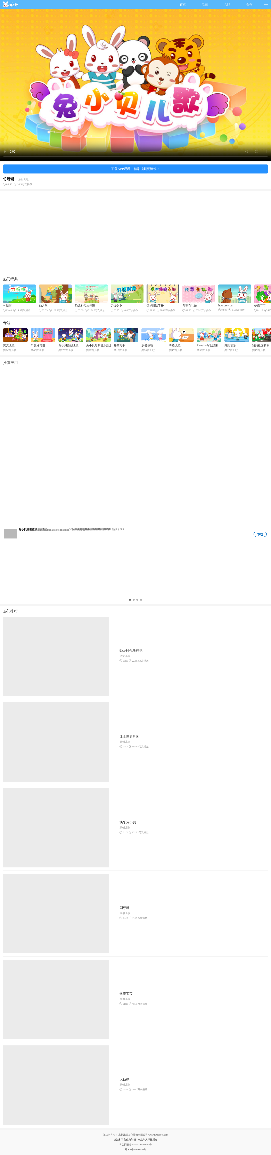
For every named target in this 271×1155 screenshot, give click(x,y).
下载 (260, 534)
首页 (183, 4)
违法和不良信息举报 (125, 1139)
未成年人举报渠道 (147, 1139)
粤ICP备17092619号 (135, 1149)
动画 (205, 4)
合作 (249, 4)
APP (227, 4)
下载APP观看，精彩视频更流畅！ (135, 169)
